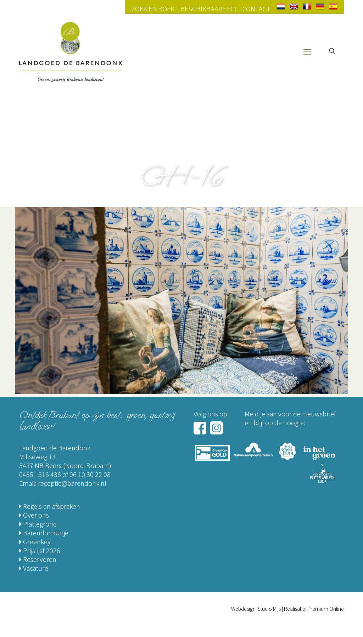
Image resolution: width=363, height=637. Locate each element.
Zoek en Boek (152, 8)
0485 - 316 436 (40, 474)
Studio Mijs (269, 608)
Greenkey (35, 541)
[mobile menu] (307, 51)
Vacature (33, 568)
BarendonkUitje (43, 532)
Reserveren (37, 559)
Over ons (34, 514)
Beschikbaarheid (208, 8)
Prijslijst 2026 (39, 550)
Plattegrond (38, 523)
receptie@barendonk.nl (72, 483)
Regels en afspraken (49, 506)
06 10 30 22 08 (90, 474)
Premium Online (325, 608)
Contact (256, 8)
